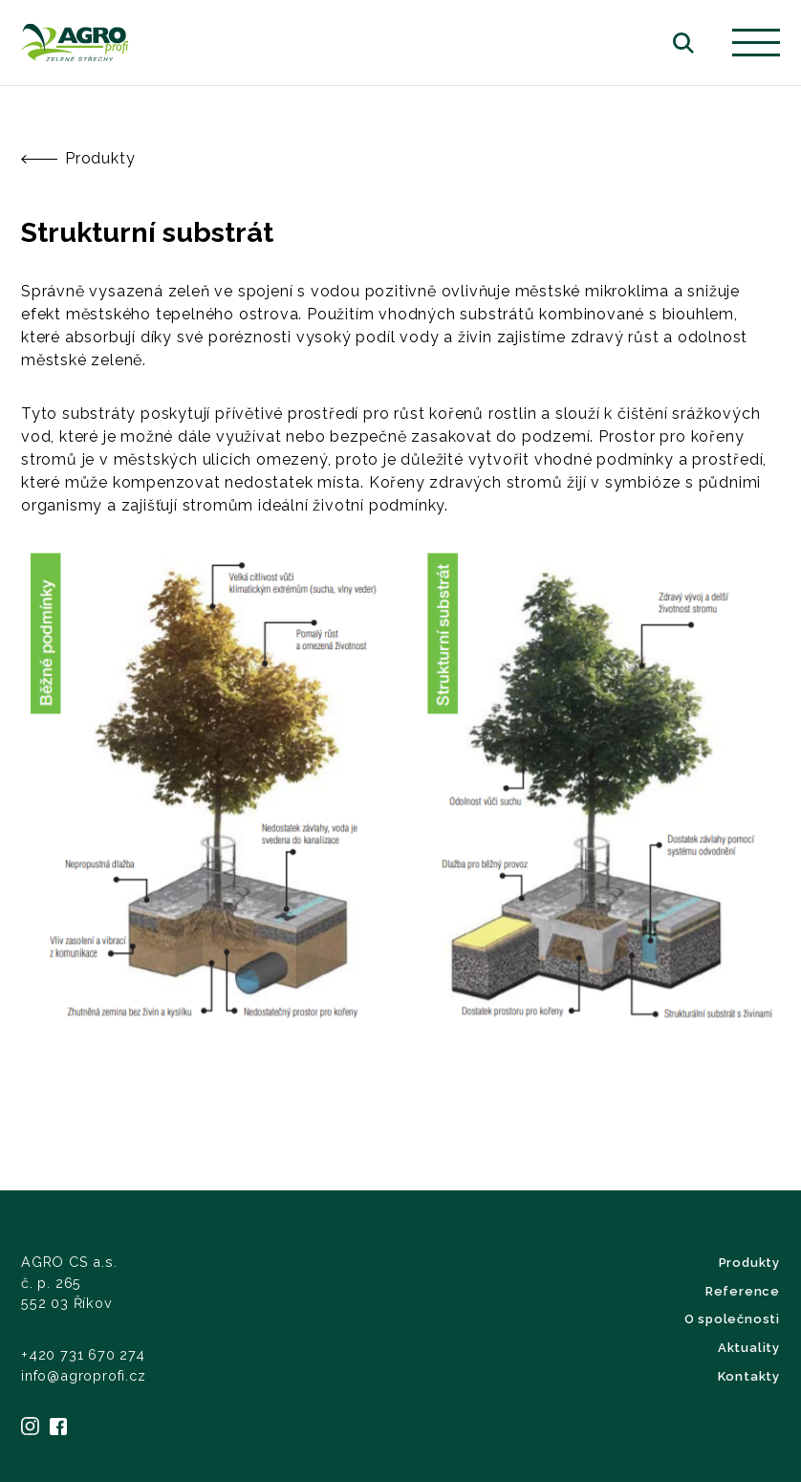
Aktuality (749, 1347)
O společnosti (732, 1319)
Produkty (78, 158)
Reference (742, 1291)
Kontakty (749, 1376)
